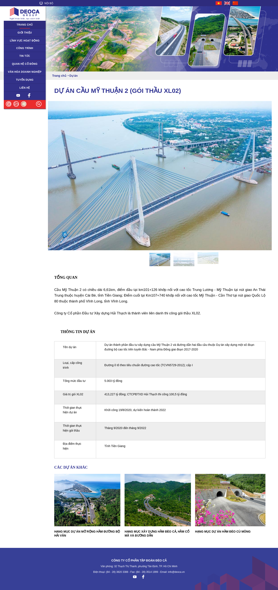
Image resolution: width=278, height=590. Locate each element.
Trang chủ (25, 24)
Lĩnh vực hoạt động (25, 40)
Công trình (24, 48)
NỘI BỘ (46, 3)
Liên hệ (24, 87)
